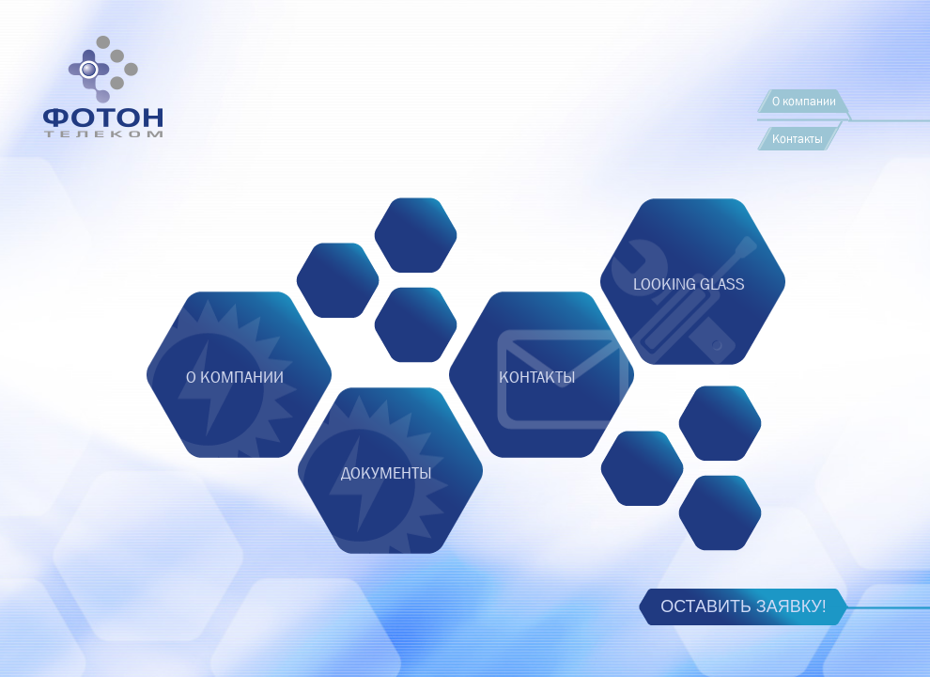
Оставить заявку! (743, 606)
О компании (804, 101)
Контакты (797, 139)
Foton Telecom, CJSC (146, 125)
